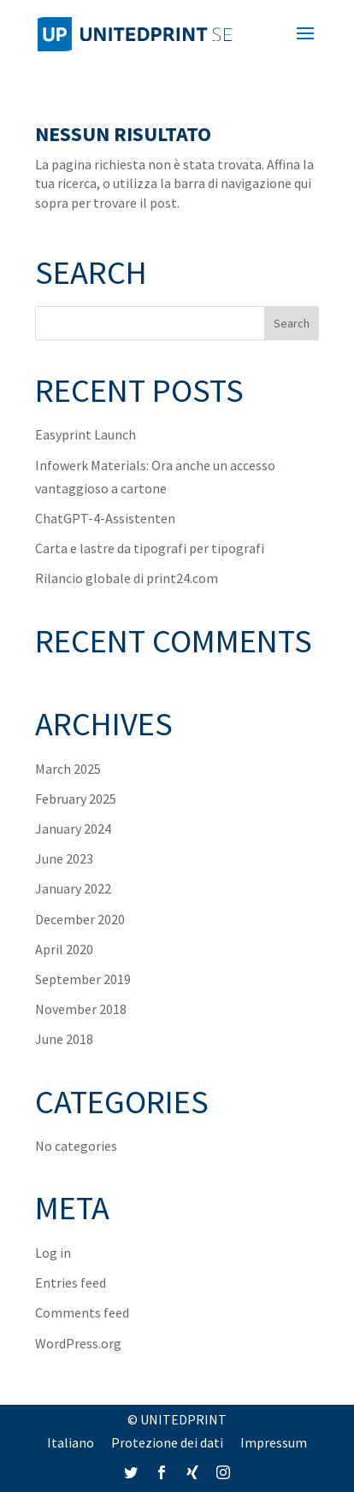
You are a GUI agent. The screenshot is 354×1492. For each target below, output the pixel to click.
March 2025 (68, 768)
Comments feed (82, 1312)
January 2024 (73, 828)
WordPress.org (78, 1343)
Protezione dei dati (167, 1442)
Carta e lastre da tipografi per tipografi (149, 548)
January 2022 (73, 888)
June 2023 (64, 858)
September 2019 (83, 979)
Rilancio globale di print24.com (126, 578)
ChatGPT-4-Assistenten (105, 518)
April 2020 (64, 949)
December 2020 (80, 919)
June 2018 (64, 1038)
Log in (53, 1252)
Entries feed (70, 1282)
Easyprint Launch (85, 434)
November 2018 (81, 1008)
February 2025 (75, 798)
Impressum (273, 1442)
